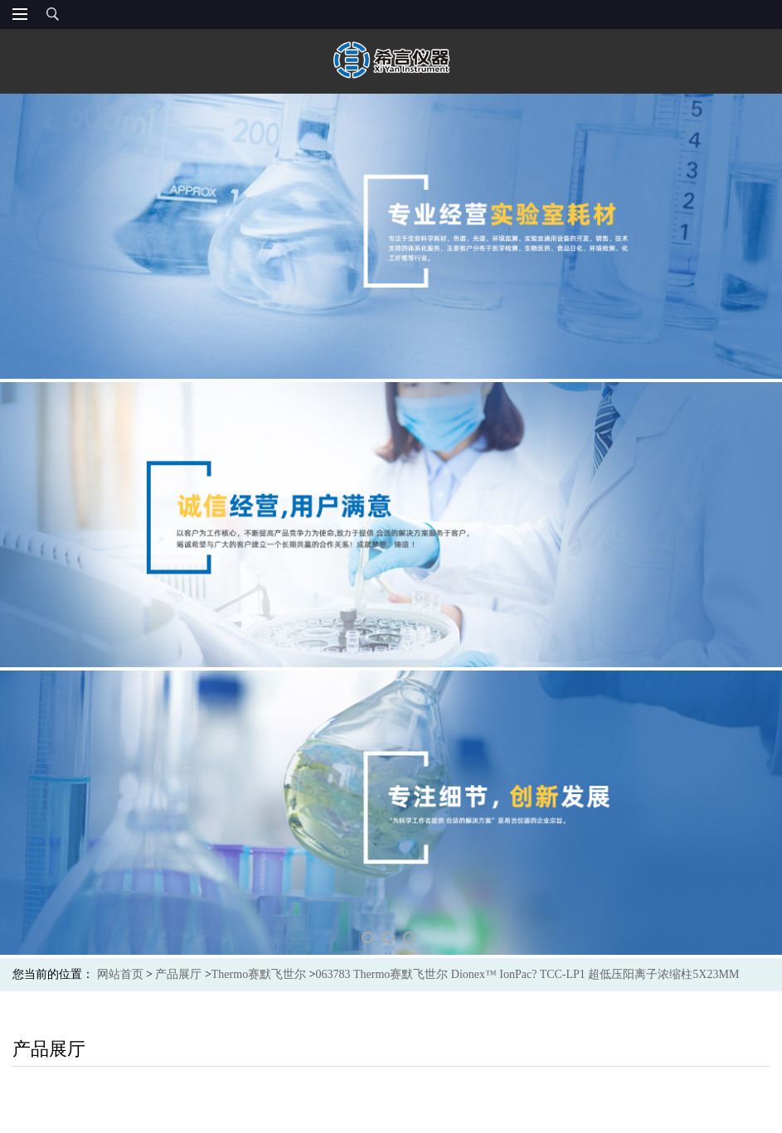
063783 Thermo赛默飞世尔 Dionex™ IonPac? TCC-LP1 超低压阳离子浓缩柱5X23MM (528, 974)
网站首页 (120, 974)
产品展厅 (178, 974)
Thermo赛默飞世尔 (258, 974)
